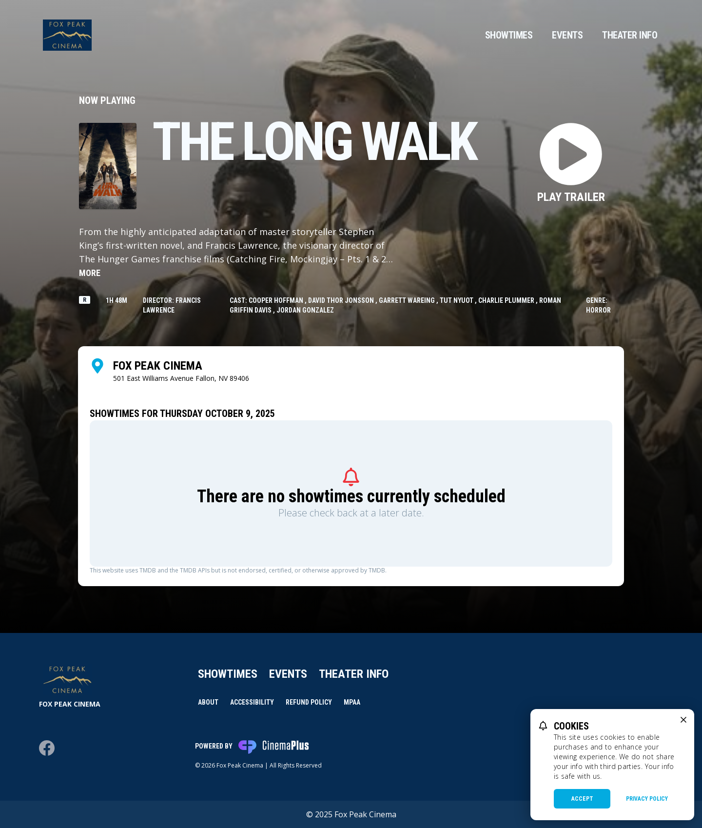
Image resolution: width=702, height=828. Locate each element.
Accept (582, 798)
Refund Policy (309, 702)
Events (567, 35)
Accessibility (252, 702)
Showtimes (509, 35)
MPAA (352, 702)
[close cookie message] (683, 720)
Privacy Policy (647, 798)
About (208, 702)
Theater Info (629, 35)
